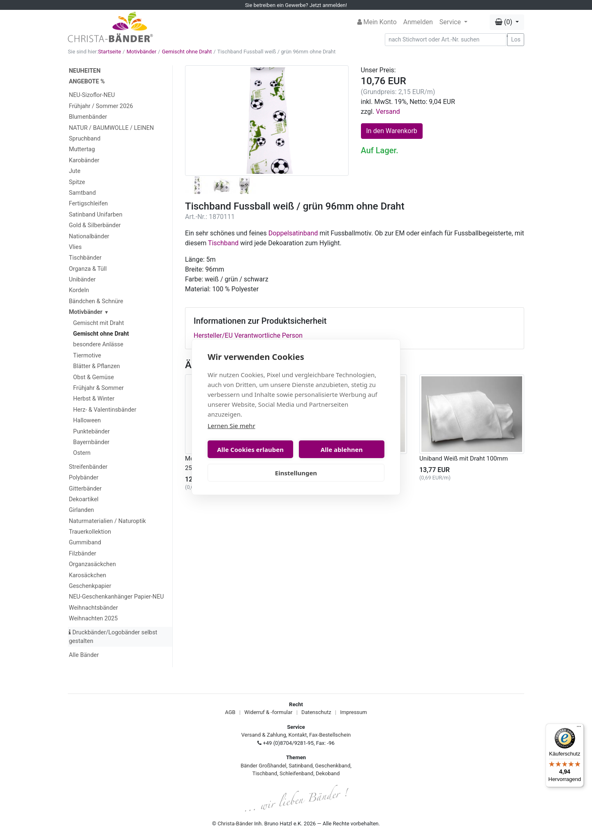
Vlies (75, 247)
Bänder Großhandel (263, 766)
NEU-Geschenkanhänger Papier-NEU (116, 596)
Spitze (77, 182)
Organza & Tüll (87, 268)
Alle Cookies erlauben (250, 449)
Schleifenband (296, 773)
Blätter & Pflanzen (96, 366)
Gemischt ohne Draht (187, 51)
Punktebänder (91, 431)
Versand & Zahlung (263, 735)
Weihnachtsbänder (93, 607)
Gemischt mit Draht (98, 323)
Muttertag (82, 149)
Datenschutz (316, 712)
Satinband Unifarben (95, 214)
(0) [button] (504, 22)
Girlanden (81, 510)
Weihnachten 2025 (93, 618)
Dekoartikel (83, 499)
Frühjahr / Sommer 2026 (101, 106)
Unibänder (82, 279)
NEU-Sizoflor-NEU (92, 95)
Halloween (87, 420)
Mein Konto (377, 22)
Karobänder (84, 160)
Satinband (300, 766)
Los (515, 39)
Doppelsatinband (293, 233)
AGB (230, 712)
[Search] (445, 39)
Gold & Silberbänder (94, 225)
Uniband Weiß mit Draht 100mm (463, 458)
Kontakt (298, 735)
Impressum (353, 712)
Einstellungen (296, 473)
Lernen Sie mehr (231, 426)
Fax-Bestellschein (330, 735)
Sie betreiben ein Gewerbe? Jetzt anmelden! (296, 5)
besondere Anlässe (98, 344)
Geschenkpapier (90, 586)
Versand (388, 111)
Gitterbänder (85, 488)
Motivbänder (142, 51)
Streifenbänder (88, 466)
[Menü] (579, 728)
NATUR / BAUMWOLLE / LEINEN (111, 127)
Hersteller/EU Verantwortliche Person (248, 335)
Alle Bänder (84, 655)
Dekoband (328, 773)
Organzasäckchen (92, 564)
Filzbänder (82, 553)
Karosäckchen (87, 575)
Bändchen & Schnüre (96, 301)
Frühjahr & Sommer (98, 388)
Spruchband (84, 138)
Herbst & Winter (94, 398)
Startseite (109, 51)
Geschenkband (332, 766)
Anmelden (418, 22)
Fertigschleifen (88, 203)
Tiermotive (87, 355)
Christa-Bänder (235, 823)
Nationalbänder (89, 236)
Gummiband (85, 542)
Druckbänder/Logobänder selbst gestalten (113, 637)
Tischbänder (85, 257)
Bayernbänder (91, 442)
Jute (74, 171)
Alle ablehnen (342, 449)
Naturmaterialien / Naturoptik (107, 521)
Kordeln (79, 290)
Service (450, 22)
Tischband (223, 243)
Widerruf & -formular (268, 712)
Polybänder (83, 477)
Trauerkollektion (90, 531)
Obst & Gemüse (93, 377)
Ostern (82, 452)
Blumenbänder (88, 116)
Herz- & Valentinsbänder (104, 409)
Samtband (82, 192)
